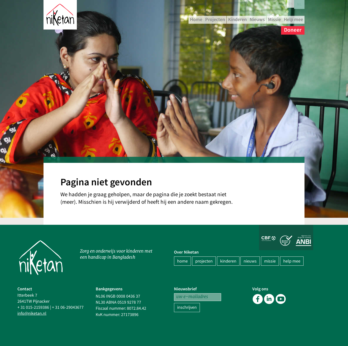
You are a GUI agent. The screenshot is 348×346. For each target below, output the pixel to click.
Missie (241, 28)
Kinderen (266, 19)
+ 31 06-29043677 (68, 307)
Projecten (237, 19)
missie (270, 261)
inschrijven (187, 307)
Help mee (266, 28)
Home (212, 19)
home (182, 261)
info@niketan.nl (31, 313)
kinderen (228, 261)
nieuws (250, 261)
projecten (204, 261)
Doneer (293, 28)
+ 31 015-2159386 (33, 307)
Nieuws (293, 19)
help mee (291, 261)
